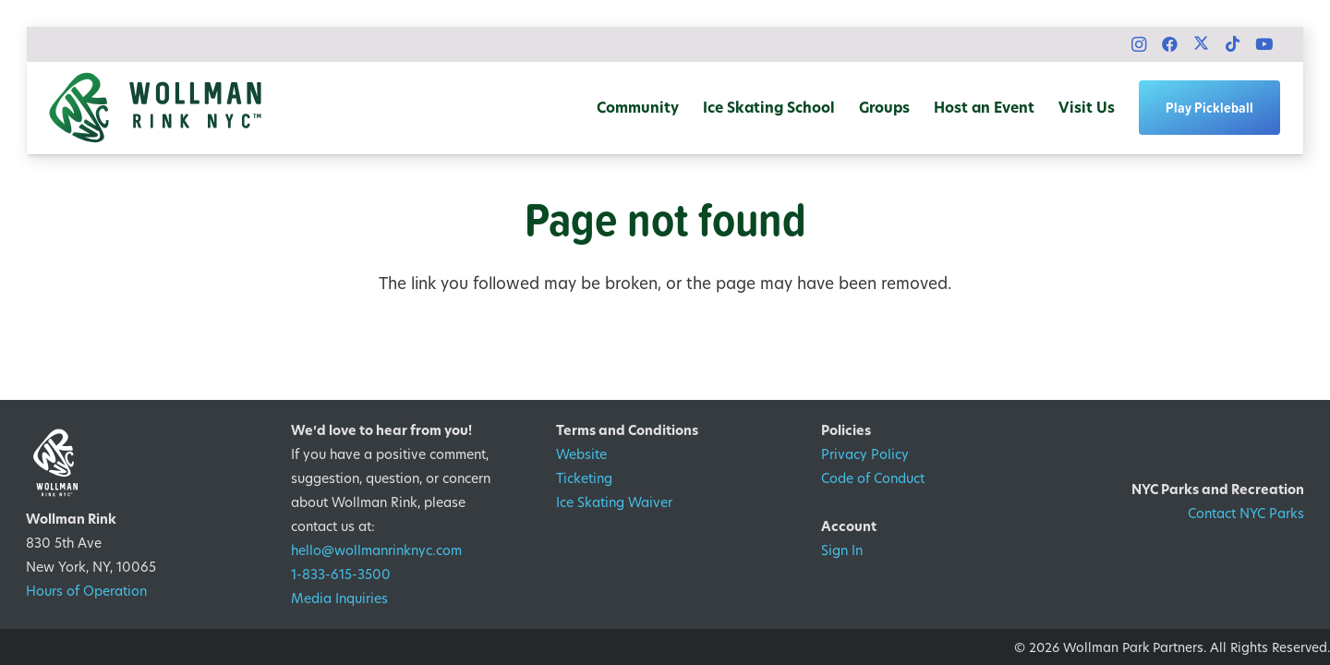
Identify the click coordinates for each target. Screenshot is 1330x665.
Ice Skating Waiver (614, 502)
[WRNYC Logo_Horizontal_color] (155, 107)
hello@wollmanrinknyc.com (376, 550)
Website (581, 454)
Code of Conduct (873, 478)
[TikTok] (1233, 44)
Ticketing (584, 478)
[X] (1201, 44)
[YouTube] (1264, 44)
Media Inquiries (339, 598)
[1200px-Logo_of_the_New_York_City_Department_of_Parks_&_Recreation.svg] (1195, 448)
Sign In (842, 550)
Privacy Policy (865, 454)
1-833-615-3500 (341, 574)
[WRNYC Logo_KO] (135, 462)
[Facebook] (1170, 44)
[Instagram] (1139, 44)
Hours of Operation (86, 590)
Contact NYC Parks (1246, 513)
